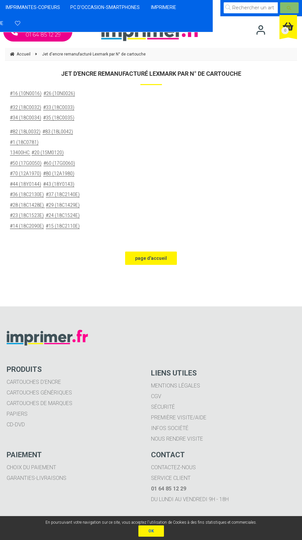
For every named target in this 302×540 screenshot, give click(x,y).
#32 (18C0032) (25, 107)
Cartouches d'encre (34, 382)
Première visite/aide (178, 417)
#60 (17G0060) (59, 163)
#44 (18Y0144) (25, 184)
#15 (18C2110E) (63, 226)
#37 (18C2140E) (63, 194)
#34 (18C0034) (25, 117)
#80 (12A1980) (58, 173)
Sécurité (163, 407)
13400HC (20, 152)
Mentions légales (175, 385)
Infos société (170, 428)
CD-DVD (16, 424)
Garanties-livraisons (36, 478)
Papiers (17, 414)
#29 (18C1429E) (63, 205)
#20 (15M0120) (48, 152)
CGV (156, 396)
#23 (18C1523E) (27, 215)
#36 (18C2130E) (27, 194)
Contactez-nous (173, 467)
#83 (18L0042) (57, 131)
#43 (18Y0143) (58, 184)
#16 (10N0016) (25, 93)
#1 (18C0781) (24, 142)
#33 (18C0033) (58, 107)
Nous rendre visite (177, 439)
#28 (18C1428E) (27, 205)
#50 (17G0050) (25, 163)
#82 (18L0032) (25, 131)
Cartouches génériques (39, 392)
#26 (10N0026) (59, 93)
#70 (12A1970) (25, 173)
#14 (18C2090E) (27, 226)
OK (151, 531)
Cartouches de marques (39, 403)
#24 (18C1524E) (62, 215)
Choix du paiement (31, 467)
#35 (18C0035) (58, 117)
